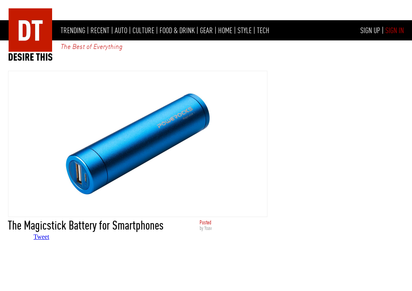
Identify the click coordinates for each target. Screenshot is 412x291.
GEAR (206, 30)
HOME (225, 30)
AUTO (121, 30)
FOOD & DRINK (177, 30)
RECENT (99, 30)
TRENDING (73, 30)
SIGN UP (370, 30)
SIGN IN (394, 30)
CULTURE (143, 30)
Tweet (41, 236)
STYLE (245, 30)
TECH (263, 30)
